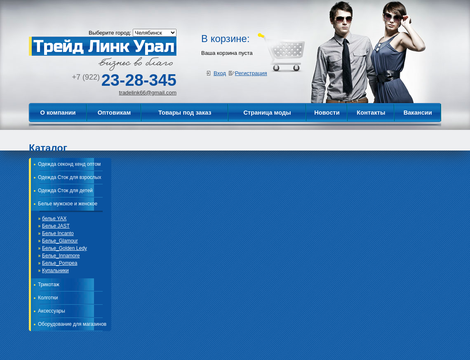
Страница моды (267, 112)
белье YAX (54, 218)
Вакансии (418, 112)
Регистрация (251, 73)
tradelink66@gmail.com (147, 92)
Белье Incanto (58, 233)
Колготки (48, 298)
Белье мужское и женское (67, 204)
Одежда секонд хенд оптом (69, 164)
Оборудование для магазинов (72, 324)
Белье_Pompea (59, 263)
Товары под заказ (185, 112)
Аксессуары (51, 311)
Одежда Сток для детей (65, 190)
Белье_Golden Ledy (64, 248)
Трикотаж (48, 284)
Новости (326, 112)
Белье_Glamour (60, 241)
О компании (57, 112)
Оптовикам (114, 112)
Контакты (371, 112)
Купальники (55, 270)
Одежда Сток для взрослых (69, 177)
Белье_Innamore (61, 256)
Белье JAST (56, 226)
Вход (220, 73)
